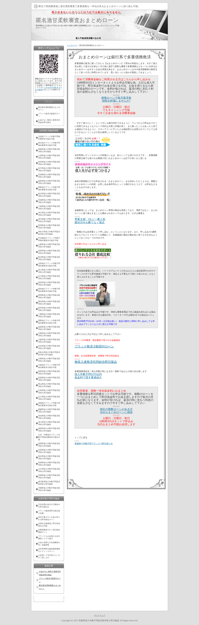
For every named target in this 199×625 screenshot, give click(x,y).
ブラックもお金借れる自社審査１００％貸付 (49, 537)
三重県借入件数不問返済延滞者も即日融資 (49, 315)
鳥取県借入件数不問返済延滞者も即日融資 (49, 372)
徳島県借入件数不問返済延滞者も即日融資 (49, 429)
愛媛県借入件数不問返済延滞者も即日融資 (49, 410)
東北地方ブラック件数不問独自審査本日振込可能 (49, 144)
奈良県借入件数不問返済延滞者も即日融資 (49, 347)
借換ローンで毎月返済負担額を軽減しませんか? (116, 99)
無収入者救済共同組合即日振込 (96, 361)
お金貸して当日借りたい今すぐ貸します (49, 556)
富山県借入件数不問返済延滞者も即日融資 (49, 271)
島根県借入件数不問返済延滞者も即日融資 (49, 379)
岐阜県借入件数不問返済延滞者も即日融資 (49, 309)
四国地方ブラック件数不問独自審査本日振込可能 (49, 404)
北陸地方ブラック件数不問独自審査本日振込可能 (49, 264)
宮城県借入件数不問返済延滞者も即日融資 (49, 175)
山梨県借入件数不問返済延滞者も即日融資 (49, 245)
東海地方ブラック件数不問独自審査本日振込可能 (49, 290)
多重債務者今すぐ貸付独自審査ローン (49, 531)
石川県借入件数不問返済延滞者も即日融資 (49, 277)
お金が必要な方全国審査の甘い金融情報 (49, 543)
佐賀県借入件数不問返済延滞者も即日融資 (49, 451)
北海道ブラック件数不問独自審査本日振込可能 (49, 137)
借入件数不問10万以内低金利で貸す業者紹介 (88, 376)
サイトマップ (99, 615)
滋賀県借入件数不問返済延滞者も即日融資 (49, 328)
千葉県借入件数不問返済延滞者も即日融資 (49, 207)
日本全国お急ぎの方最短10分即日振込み (49, 505)
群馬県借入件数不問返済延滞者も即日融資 (49, 226)
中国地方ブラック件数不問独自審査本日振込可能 (49, 366)
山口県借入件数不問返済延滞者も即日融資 (49, 398)
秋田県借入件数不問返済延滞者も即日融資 (49, 163)
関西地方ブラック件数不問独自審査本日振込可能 (49, 321)
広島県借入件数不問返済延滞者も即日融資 (49, 391)
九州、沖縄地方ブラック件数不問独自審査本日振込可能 (49, 437)
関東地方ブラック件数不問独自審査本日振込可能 (49, 188)
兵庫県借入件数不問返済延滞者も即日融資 (49, 360)
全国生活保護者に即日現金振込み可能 (49, 524)
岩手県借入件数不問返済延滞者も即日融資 (49, 169)
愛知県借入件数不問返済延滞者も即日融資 (49, 302)
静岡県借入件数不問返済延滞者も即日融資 (49, 296)
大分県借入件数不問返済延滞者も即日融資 (49, 470)
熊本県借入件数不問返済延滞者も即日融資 (49, 457)
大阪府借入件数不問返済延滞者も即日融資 (49, 340)
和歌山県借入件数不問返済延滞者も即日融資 (49, 353)
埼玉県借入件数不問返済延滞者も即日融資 (49, 214)
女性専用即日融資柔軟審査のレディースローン (49, 550)
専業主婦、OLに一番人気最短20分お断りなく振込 (90, 221)
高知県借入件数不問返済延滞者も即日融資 (49, 417)
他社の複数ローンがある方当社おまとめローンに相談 (116, 411)
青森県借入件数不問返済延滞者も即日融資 (49, 150)
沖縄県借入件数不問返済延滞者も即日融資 (49, 489)
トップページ (72, 45)
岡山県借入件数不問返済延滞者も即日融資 (49, 385)
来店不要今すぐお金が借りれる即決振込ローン (49, 518)
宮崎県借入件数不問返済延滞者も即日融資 (49, 476)
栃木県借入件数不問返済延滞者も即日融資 (49, 195)
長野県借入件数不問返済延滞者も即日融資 (49, 252)
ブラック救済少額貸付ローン (94, 346)
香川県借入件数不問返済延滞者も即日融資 (49, 423)
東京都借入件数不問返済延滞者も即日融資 (49, 220)
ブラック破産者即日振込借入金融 (49, 512)
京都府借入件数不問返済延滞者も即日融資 (49, 334)
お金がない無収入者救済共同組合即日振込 (49, 121)
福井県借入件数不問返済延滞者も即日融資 (49, 283)
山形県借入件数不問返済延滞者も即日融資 (49, 156)
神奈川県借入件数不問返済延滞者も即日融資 (49, 233)
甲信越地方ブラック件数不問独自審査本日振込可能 (49, 239)
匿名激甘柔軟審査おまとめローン (77, 20)
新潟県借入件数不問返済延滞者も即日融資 (49, 258)
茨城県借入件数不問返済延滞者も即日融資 (49, 201)
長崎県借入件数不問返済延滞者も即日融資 (49, 463)
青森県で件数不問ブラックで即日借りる (94, 443)
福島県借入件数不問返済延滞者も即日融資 (49, 182)
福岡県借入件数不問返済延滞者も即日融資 (49, 444)
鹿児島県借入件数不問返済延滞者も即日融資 (49, 483)
